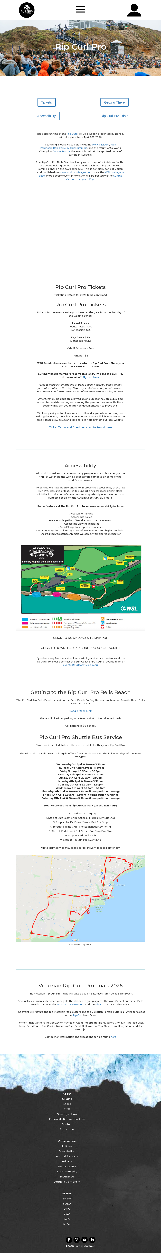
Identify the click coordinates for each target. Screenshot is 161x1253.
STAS (66, 1223)
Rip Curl (72, 133)
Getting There (114, 102)
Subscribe (67, 1129)
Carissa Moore (61, 151)
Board (67, 1103)
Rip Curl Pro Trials (114, 116)
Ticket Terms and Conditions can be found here (80, 427)
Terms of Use (67, 1166)
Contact (67, 1124)
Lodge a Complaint (67, 1181)
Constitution (67, 1151)
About (67, 1093)
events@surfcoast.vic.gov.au (80, 665)
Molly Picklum (100, 144)
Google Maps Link (80, 711)
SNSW (67, 1198)
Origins (67, 1098)
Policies (67, 1146)
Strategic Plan (67, 1114)
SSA (67, 1218)
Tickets (46, 102)
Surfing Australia (85, 1246)
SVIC (67, 1208)
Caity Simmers (78, 148)
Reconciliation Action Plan (67, 1119)
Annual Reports (67, 1156)
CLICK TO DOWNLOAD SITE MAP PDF (80, 638)
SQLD (67, 1203)
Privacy (67, 1161)
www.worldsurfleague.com (75, 172)
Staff (67, 1109)
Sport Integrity (67, 1171)
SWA (67, 1213)
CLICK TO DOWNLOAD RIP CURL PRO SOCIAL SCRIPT (80, 648)
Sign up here (90, 377)
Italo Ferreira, (61, 148)
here (113, 1036)
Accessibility (46, 116)
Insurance (67, 1176)
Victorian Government (70, 1004)
